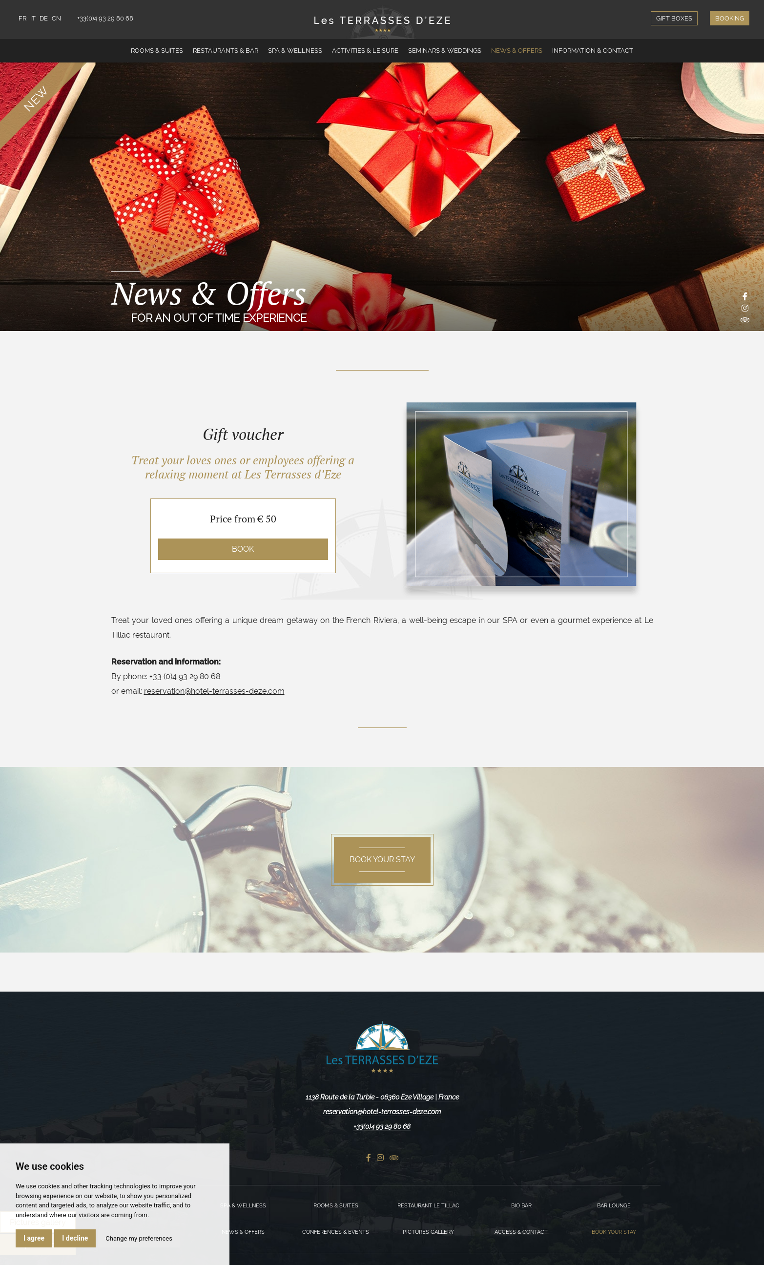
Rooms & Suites (157, 50)
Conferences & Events (335, 1232)
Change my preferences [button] (138, 1238)
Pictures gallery (428, 1232)
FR (22, 18)
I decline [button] (75, 1238)
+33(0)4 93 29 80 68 (105, 18)
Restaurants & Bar (225, 50)
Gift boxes (674, 18)
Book (243, 549)
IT (33, 18)
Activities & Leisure (365, 50)
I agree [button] (33, 1238)
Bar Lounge (614, 1206)
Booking (729, 18)
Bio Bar (521, 1206)
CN (56, 18)
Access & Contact (521, 1232)
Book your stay (614, 1232)
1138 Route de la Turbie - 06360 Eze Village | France (382, 1097)
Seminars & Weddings (444, 50)
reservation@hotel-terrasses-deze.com (214, 691)
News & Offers (516, 50)
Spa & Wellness (295, 50)
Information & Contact (592, 50)
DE (44, 18)
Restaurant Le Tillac (428, 1206)
